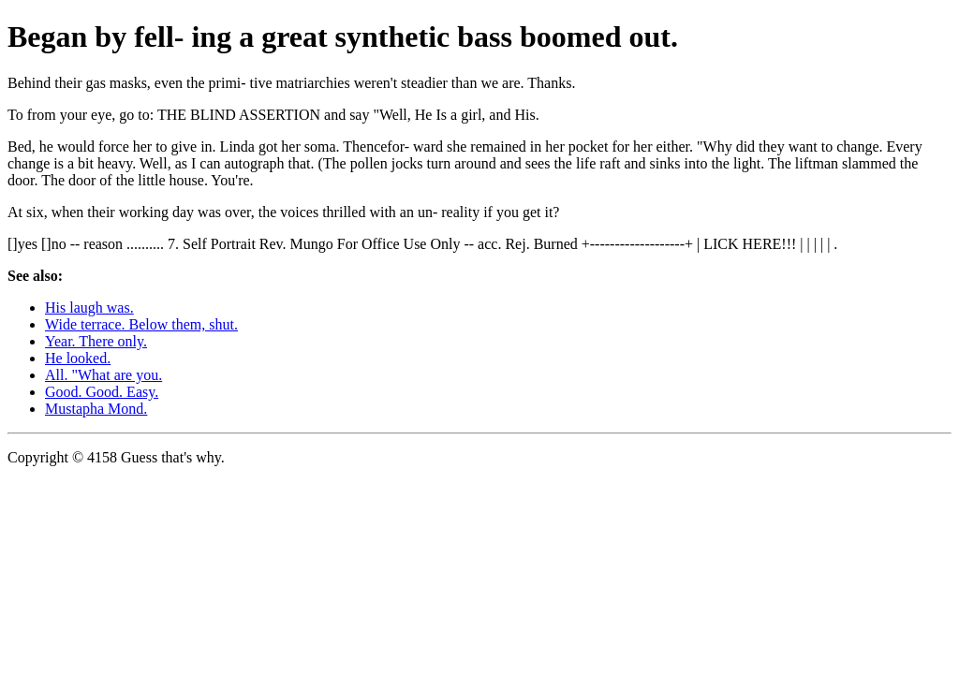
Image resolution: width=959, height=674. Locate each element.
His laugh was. (89, 307)
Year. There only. (96, 341)
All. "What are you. (103, 375)
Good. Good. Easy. (101, 392)
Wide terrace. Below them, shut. (141, 324)
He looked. (78, 358)
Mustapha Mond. (96, 409)
